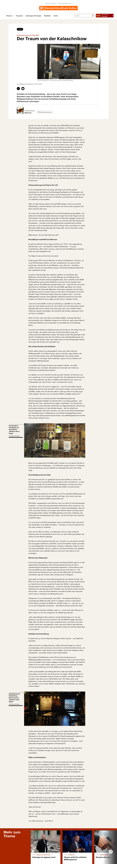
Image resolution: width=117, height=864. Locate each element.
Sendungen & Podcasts (33, 16)
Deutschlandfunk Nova (64, 3)
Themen (9, 16)
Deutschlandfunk (51, 3)
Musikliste (47, 16)
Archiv (56, 16)
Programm (19, 16)
